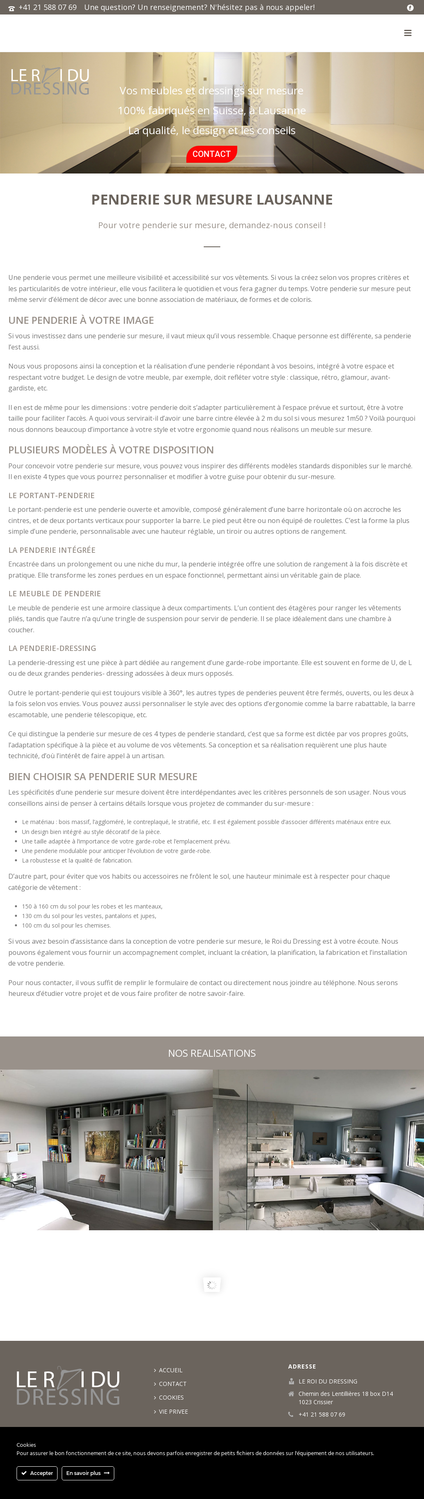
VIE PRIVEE (171, 1411)
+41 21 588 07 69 (48, 7)
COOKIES (169, 1397)
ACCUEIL (168, 1370)
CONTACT (170, 1384)
